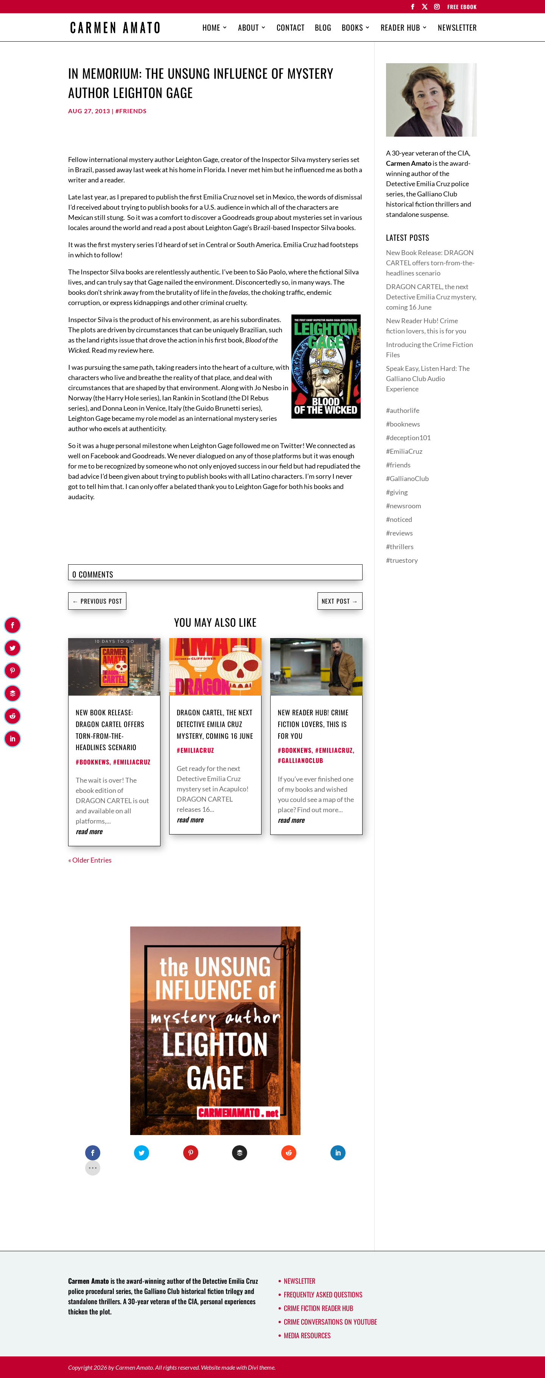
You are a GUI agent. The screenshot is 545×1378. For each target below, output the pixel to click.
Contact (291, 29)
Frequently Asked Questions (323, 1294)
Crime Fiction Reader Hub (318, 1308)
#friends (131, 110)
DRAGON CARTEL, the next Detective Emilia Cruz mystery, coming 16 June (215, 723)
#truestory (402, 560)
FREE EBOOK (462, 7)
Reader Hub (400, 29)
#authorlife (402, 410)
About (248, 29)
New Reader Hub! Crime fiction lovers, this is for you (313, 723)
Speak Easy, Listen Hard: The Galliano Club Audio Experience (428, 378)
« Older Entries (90, 860)
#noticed (399, 519)
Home (211, 29)
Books (352, 29)
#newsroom (403, 505)
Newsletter (457, 29)
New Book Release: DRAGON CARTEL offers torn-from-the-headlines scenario (430, 262)
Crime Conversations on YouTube (330, 1322)
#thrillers (400, 546)
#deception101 (408, 437)
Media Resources (307, 1335)
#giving (397, 492)
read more (89, 831)
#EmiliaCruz (132, 761)
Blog (323, 29)
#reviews (399, 533)
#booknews (92, 761)
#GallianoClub (300, 760)
